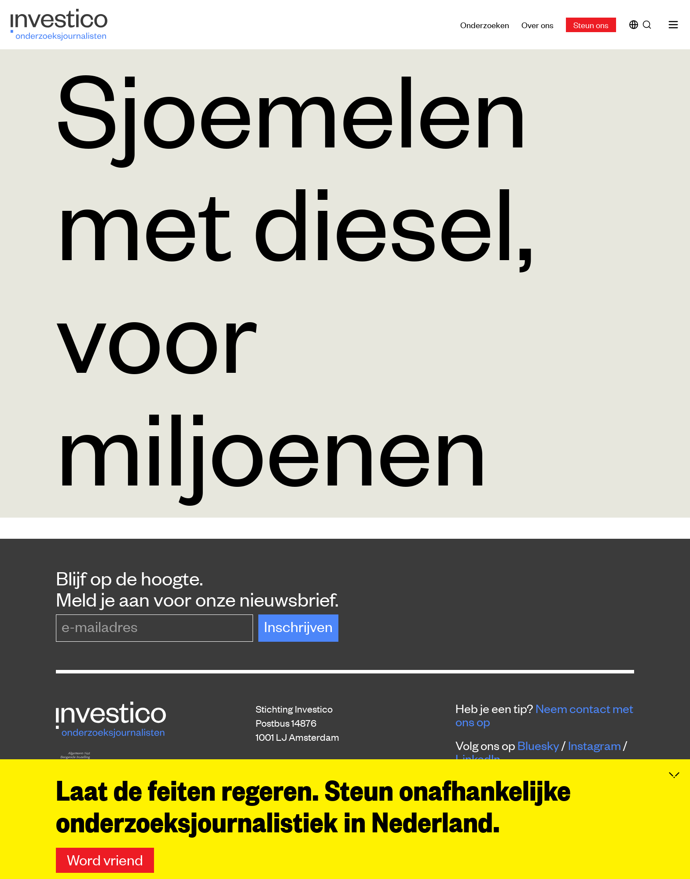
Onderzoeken (484, 24)
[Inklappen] (674, 775)
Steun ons (591, 24)
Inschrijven (298, 626)
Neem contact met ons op (544, 715)
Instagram (594, 745)
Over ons (537, 24)
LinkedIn (477, 758)
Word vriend (105, 859)
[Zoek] (648, 25)
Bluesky (538, 745)
